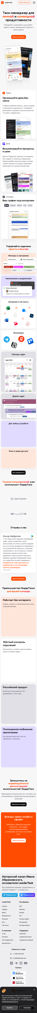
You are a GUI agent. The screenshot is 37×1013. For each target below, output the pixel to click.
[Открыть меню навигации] (34, 3)
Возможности (6, 916)
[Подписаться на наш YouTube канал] (25, 963)
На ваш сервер (24, 919)
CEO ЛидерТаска (7, 940)
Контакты (5, 937)
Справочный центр (26, 937)
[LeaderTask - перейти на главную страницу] (6, 2)
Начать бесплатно (24, 2)
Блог (3, 922)
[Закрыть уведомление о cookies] (34, 990)
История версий (24, 925)
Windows (22, 909)
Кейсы (4, 912)
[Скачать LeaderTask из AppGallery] (18, 973)
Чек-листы (5, 925)
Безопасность (6, 943)
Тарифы (4, 909)
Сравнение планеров (26, 940)
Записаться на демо (18, 804)
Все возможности (19, 472)
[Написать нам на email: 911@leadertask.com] (18, 958)
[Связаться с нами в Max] (20, 963)
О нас (4, 933)
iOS (20, 916)
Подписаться (9, 895)
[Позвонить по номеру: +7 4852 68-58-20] (18, 954)
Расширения (23, 922)
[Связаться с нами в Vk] (11, 963)
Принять (10, 1008)
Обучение (23, 933)
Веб (20, 906)
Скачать (4, 906)
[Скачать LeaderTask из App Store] (18, 978)
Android (21, 912)
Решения (5, 919)
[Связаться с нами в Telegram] (16, 963)
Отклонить (27, 1008)
